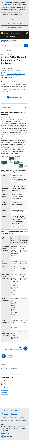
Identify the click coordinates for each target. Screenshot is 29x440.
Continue (4, 392)
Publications (8, 50)
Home (2, 50)
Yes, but (6, 387)
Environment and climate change (12, 75)
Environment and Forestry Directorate (16, 74)
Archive (11, 417)
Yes (5, 380)
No (5, 384)
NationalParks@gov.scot (11, 368)
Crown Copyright (5, 420)
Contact (16, 417)
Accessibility (4, 417)
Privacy (24, 420)
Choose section (14, 107)
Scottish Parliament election (11, 33)
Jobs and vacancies (15, 420)
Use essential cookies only (14, 23)
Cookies (22, 417)
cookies (7, 2)
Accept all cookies (14, 19)
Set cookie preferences (14, 27)
